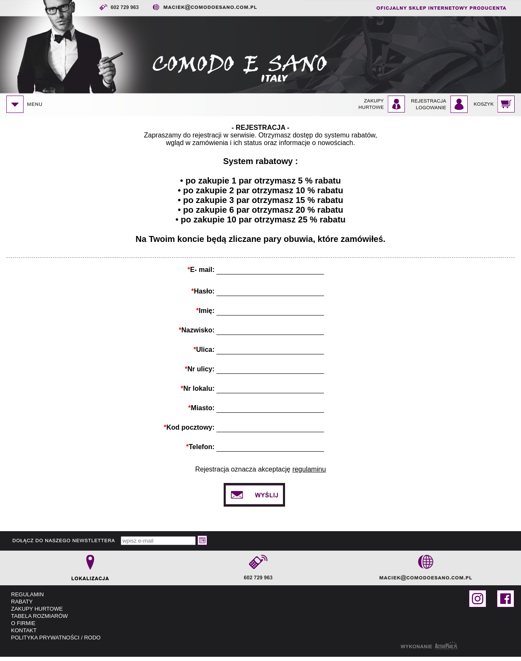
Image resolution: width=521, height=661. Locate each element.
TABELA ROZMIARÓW (39, 616)
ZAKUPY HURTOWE (37, 609)
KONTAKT (23, 630)
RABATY (22, 601)
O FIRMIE (23, 623)
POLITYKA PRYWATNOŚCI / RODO (55, 637)
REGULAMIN (27, 594)
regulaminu (309, 469)
